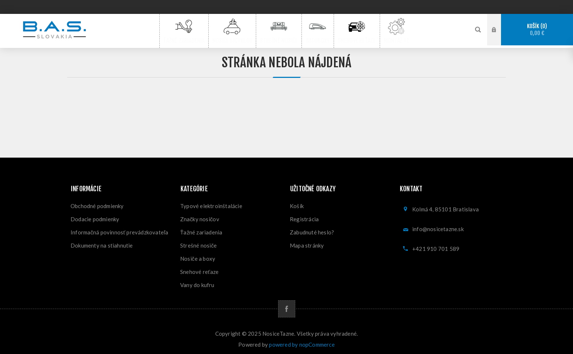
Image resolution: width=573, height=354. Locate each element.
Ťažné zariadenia (201, 229)
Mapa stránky (307, 243)
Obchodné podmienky (97, 203)
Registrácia (304, 216)
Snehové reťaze (199, 269)
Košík (537, 30)
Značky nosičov (199, 216)
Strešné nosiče (198, 243)
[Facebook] (286, 306)
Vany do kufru (197, 282)
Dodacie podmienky (95, 216)
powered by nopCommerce (301, 342)
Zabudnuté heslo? (312, 229)
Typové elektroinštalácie (211, 203)
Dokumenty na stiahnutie (102, 243)
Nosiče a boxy (197, 256)
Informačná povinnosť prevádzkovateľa (119, 229)
